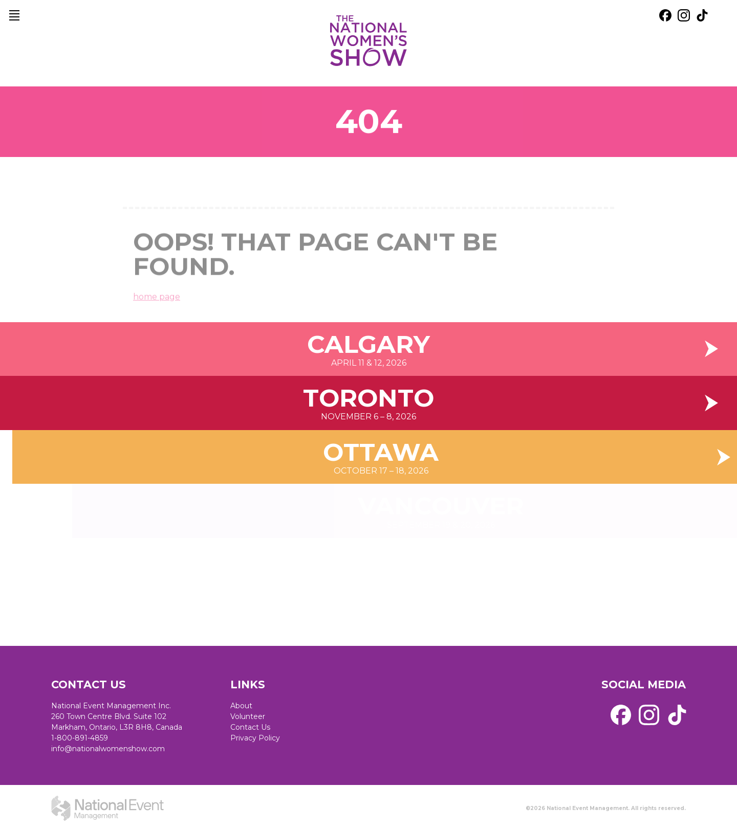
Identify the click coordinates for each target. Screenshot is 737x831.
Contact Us (250, 727)
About (241, 705)
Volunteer (247, 716)
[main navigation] (14, 15)
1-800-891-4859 (79, 738)
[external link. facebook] (665, 15)
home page (156, 305)
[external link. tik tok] (702, 15)
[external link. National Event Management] (107, 808)
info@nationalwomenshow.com (108, 748)
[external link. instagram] (684, 15)
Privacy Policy (255, 738)
